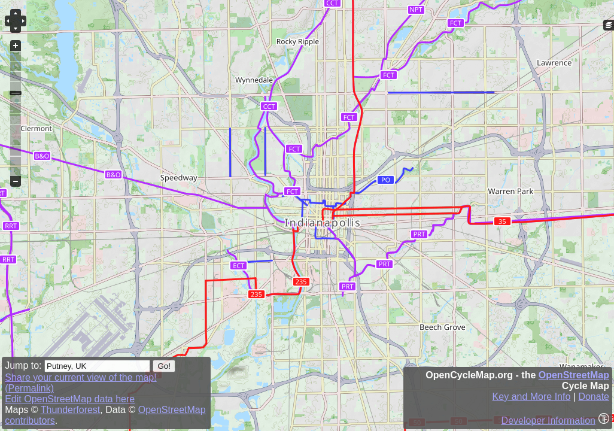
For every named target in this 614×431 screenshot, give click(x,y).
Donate (593, 396)
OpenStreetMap (574, 375)
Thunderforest (71, 410)
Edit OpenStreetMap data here (70, 399)
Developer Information (548, 420)
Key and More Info (532, 396)
